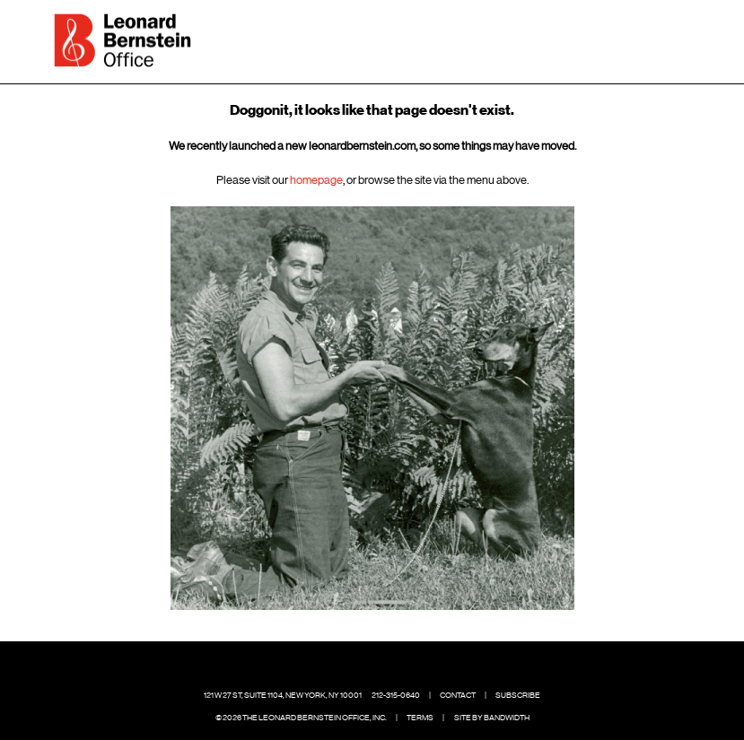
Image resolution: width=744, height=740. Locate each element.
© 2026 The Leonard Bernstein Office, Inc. (301, 717)
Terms (420, 717)
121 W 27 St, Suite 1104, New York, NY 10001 (283, 695)
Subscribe (517, 695)
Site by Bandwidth (492, 717)
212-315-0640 (396, 695)
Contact (458, 695)
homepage (316, 180)
